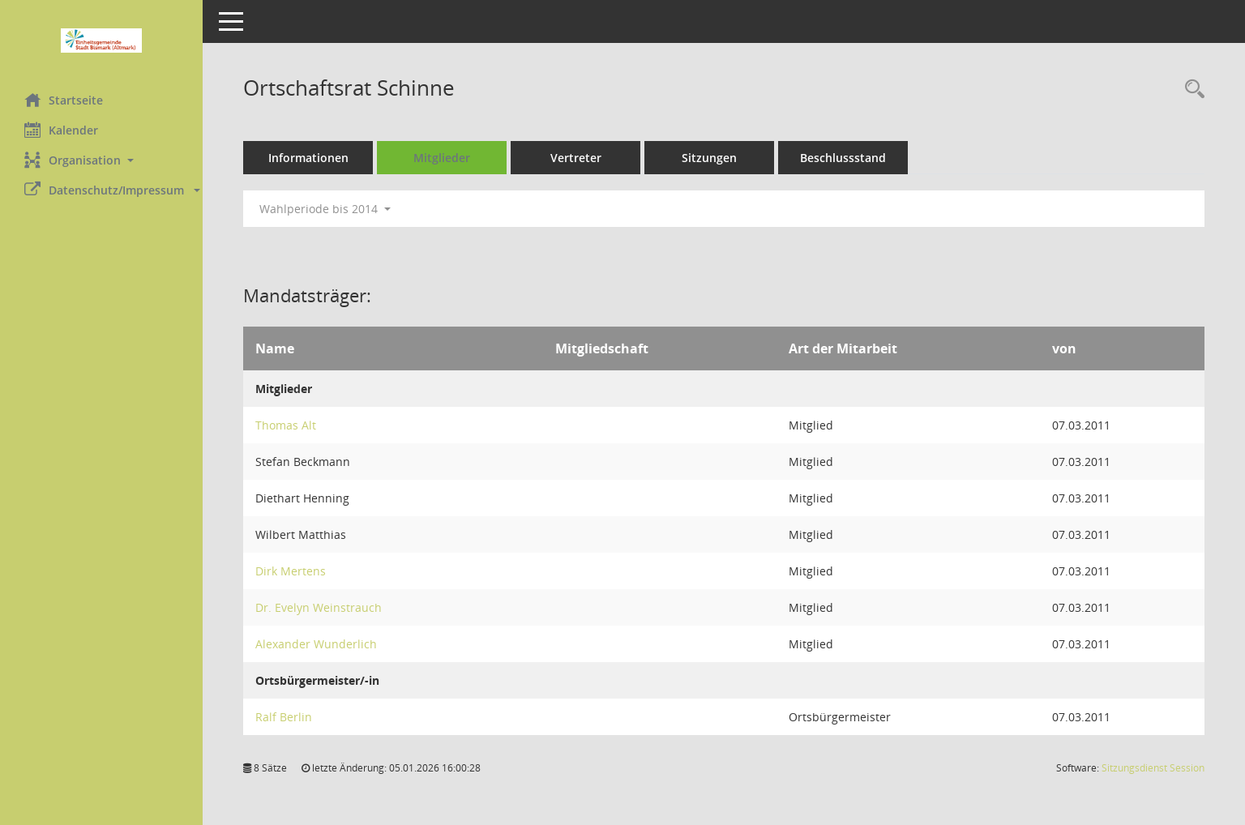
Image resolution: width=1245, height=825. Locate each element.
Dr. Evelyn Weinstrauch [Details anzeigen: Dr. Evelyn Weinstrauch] (318, 607)
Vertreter (575, 157)
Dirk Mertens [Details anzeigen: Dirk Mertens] (290, 571)
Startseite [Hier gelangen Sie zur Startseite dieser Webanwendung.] (63, 100)
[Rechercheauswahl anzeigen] (1190, 89)
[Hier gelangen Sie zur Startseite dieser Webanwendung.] (101, 40)
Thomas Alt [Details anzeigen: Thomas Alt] (285, 425)
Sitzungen (709, 157)
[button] (101, 160)
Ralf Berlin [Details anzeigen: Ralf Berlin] (283, 717)
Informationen (308, 157)
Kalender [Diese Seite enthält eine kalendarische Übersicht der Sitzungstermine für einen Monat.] (61, 130)
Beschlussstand (843, 157)
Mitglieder (441, 157)
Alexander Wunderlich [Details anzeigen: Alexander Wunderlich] (316, 644)
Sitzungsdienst (1153, 768)
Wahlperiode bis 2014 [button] (325, 208)
